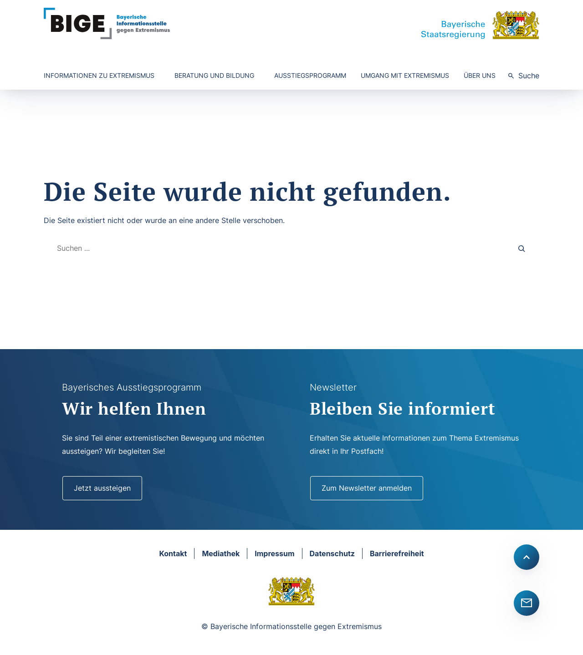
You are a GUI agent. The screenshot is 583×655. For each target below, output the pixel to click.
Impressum (274, 553)
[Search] (521, 248)
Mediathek (221, 553)
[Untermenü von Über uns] (482, 75)
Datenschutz (332, 553)
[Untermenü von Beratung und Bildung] (217, 75)
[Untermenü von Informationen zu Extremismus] (102, 75)
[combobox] (276, 248)
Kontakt (173, 553)
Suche (528, 75)
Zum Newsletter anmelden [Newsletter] (367, 488)
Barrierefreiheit (397, 553)
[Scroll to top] (526, 557)
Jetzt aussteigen (102, 488)
